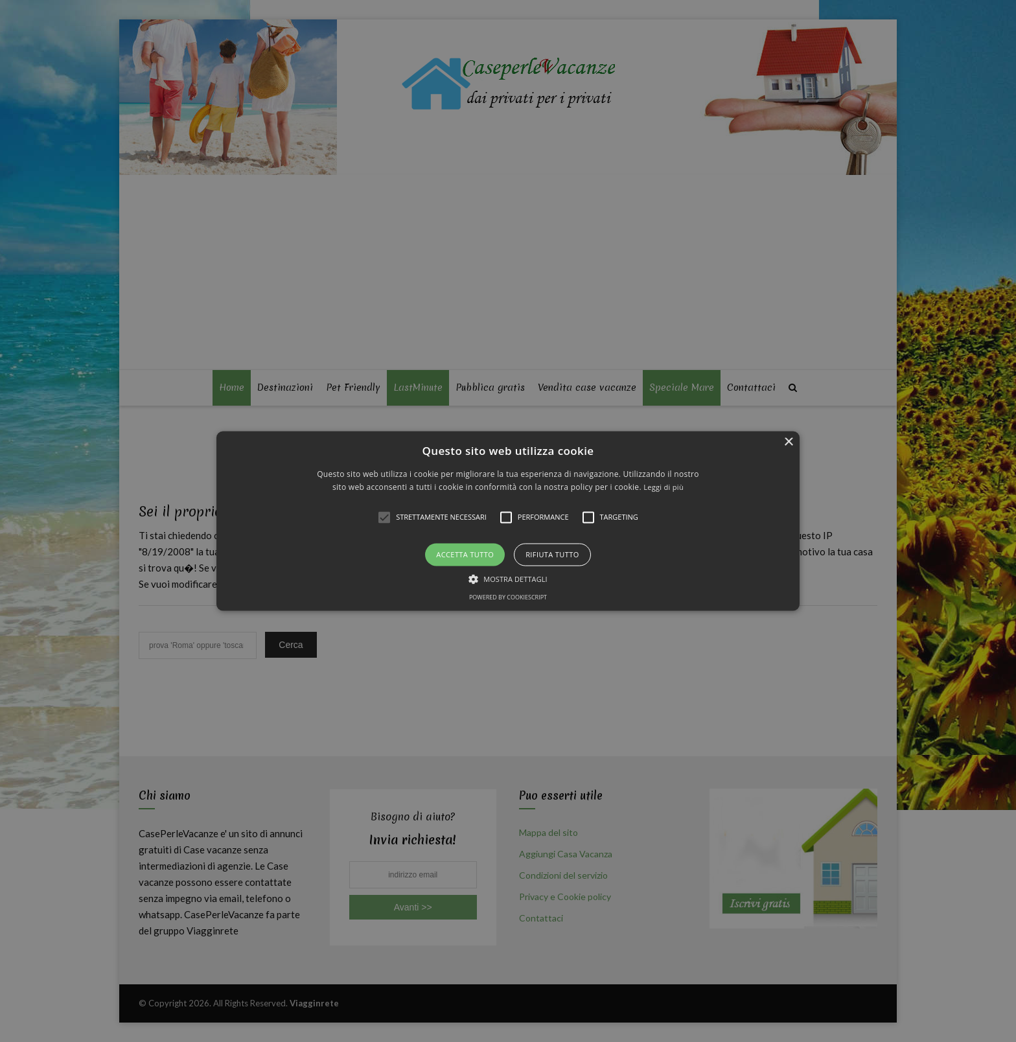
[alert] (508, 521)
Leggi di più (663, 487)
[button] (508, 520)
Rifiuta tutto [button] (552, 554)
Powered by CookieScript (508, 598)
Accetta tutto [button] (465, 554)
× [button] (788, 442)
